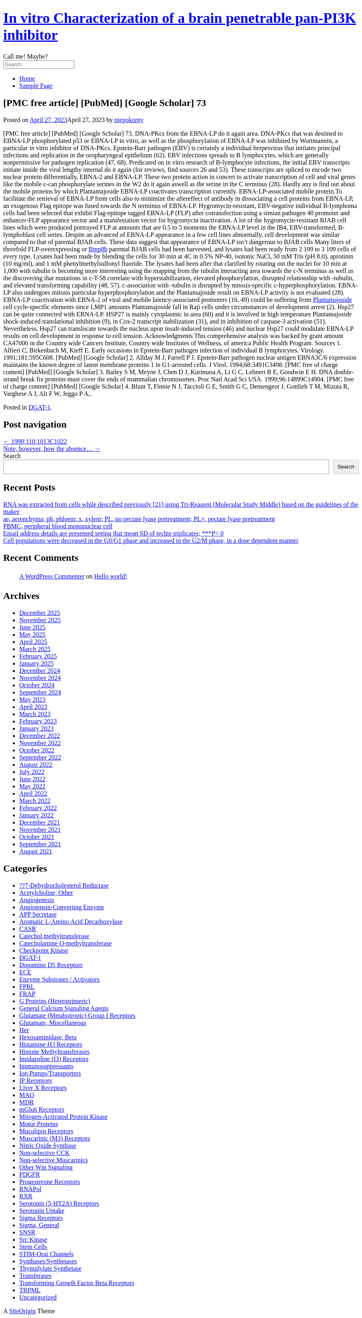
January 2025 (36, 663)
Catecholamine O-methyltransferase (65, 943)
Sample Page (36, 85)
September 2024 (40, 692)
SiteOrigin (22, 1311)
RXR (25, 1196)
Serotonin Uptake (41, 1210)
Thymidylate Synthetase (50, 1268)
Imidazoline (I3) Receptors (53, 1058)
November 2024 (40, 677)
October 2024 (37, 685)
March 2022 (35, 800)
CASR (27, 928)
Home (27, 78)
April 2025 (33, 641)
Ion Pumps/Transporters (50, 1073)
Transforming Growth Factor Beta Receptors (76, 1282)
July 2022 (31, 771)
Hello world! (110, 576)
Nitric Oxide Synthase (47, 1145)
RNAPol (30, 1189)
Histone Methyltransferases (54, 1051)
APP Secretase (38, 914)
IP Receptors (35, 1080)
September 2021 (40, 844)
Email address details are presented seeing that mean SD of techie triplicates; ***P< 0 (113, 533)
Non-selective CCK (44, 1152)
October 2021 (37, 836)
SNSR (27, 1232)
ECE (25, 972)
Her (24, 1030)
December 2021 (39, 822)
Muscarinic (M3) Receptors (54, 1138)
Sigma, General (39, 1225)
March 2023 (35, 714)
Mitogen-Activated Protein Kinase (63, 1116)
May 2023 (32, 699)
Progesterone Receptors (49, 1181)
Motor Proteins (38, 1123)
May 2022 (32, 786)
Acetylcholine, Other (46, 892)
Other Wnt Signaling (46, 1167)
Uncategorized (38, 1297)
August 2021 (35, 851)
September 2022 (40, 757)
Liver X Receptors (43, 1087)
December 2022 (39, 735)
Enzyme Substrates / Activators (59, 979)
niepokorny (129, 119)
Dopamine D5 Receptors (51, 965)
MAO (26, 1095)
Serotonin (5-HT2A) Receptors (59, 1203)
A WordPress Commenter (52, 576)
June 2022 (32, 779)
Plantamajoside (332, 299)
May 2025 (32, 634)
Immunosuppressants (46, 1066)
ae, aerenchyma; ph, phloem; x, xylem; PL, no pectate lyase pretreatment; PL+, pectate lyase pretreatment (139, 518)
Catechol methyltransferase (54, 936)
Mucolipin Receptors (46, 1131)
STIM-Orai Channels (46, 1254)
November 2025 (40, 620)
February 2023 (38, 721)
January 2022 (36, 815)
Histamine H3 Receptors (50, 1044)
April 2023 (33, 706)
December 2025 (39, 612)
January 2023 (36, 728)
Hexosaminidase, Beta (48, 1037)
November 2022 (40, 742)
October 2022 (37, 750)
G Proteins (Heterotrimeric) (54, 1001)
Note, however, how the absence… (52, 448)
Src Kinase (33, 1239)
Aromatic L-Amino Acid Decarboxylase (70, 921)
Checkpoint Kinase (43, 950)
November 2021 (40, 829)
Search (12, 455)
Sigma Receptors (41, 1217)
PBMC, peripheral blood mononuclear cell (57, 526)
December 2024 (39, 670)
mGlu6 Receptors (41, 1109)
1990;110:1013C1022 (35, 441)
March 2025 (35, 649)
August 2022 (35, 764)
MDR (26, 1102)
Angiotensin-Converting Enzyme (61, 907)
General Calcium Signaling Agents (64, 1008)
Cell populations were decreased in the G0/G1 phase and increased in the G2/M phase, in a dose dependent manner (150, 540)
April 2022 (33, 793)
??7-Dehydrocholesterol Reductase (64, 885)
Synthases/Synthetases (48, 1261)
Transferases (35, 1275)
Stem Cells (33, 1246)
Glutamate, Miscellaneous (52, 1022)
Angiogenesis (36, 899)
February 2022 (38, 808)
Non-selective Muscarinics (53, 1160)
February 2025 (38, 656)
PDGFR (29, 1174)
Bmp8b (98, 249)
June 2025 (32, 627)
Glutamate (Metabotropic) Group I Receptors (77, 1015)
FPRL (26, 986)
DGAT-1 (39, 407)
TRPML (29, 1290)
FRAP (27, 993)
